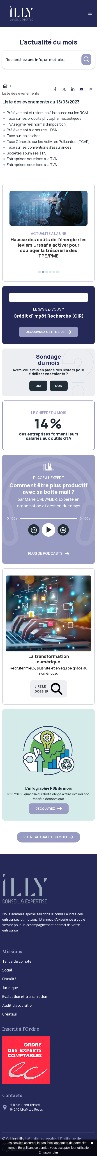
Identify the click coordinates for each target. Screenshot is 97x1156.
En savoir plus (48, 1152)
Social (7, 970)
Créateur (9, 1014)
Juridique (10, 987)
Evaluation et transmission (24, 996)
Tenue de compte (16, 961)
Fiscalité (9, 979)
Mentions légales (42, 1138)
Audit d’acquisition (18, 1005)
